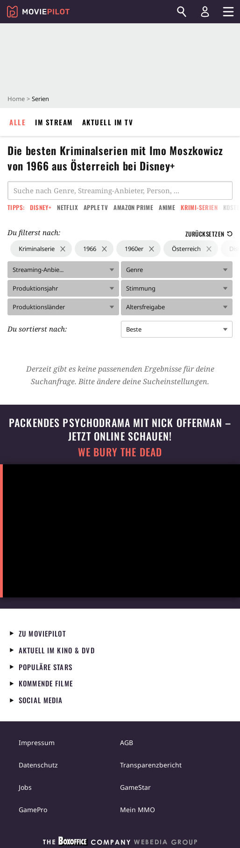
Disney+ (40, 207)
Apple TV (96, 207)
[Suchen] (181, 11)
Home (16, 99)
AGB (126, 742)
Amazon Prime (133, 207)
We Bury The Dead (120, 452)
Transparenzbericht (151, 764)
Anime (167, 207)
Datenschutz (38, 764)
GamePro (33, 809)
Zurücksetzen (209, 233)
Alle (17, 122)
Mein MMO (137, 809)
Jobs (25, 787)
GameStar (135, 787)
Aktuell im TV (108, 122)
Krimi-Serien (199, 207)
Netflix (67, 207)
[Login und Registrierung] (205, 11)
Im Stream (54, 122)
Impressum (37, 742)
